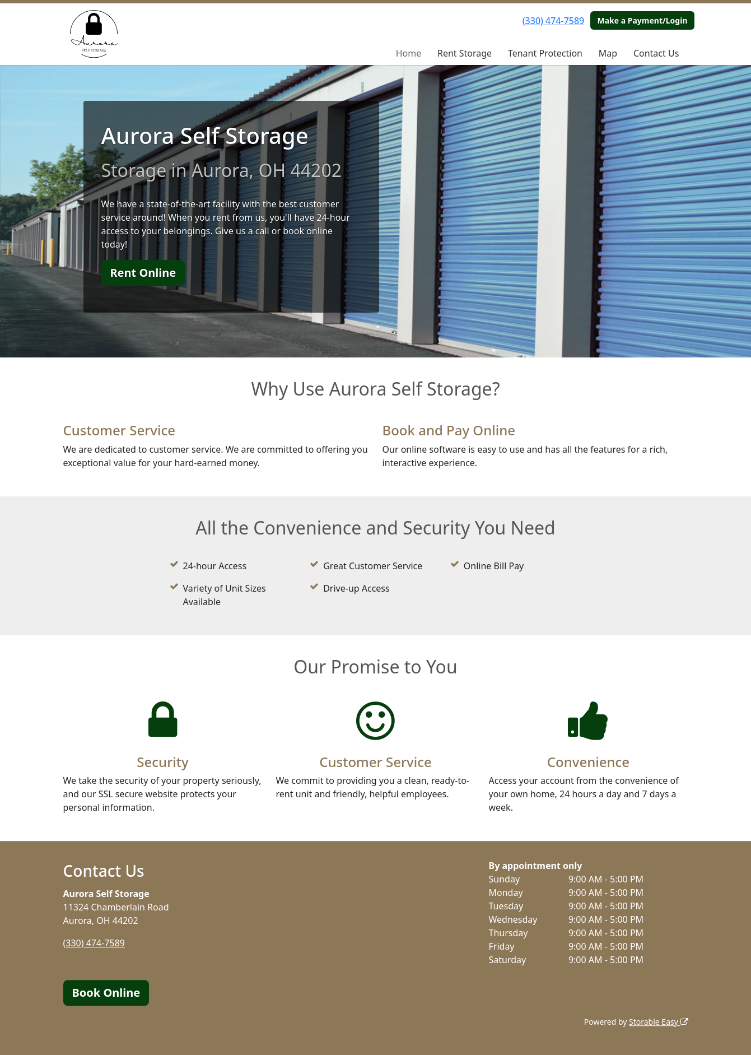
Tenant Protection (545, 53)
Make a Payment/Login (642, 20)
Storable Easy (658, 1021)
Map (608, 53)
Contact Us (656, 53)
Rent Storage (464, 53)
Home (409, 53)
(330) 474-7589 (553, 21)
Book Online (106, 992)
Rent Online (143, 272)
